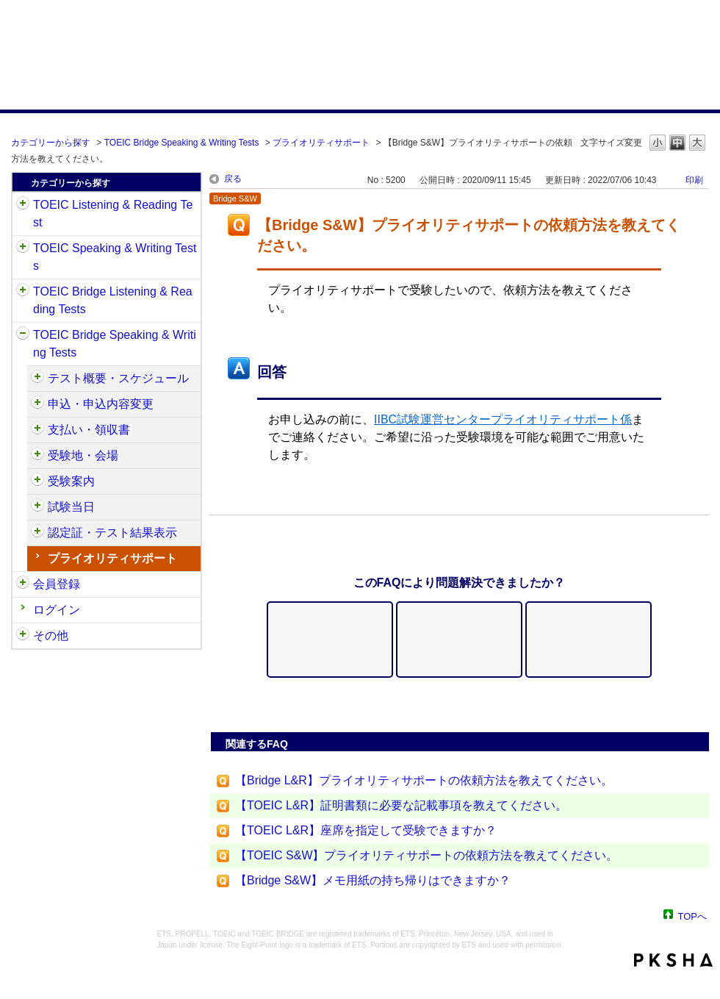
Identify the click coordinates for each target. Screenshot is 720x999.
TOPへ (693, 915)
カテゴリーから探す (50, 142)
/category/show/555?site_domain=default (37, 404)
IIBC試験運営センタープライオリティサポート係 (503, 419)
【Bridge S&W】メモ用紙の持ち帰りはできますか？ (373, 880)
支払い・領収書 (89, 429)
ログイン (56, 610)
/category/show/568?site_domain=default (37, 456)
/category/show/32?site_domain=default (22, 248)
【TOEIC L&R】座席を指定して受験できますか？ (366, 830)
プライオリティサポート (321, 142)
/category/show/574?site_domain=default (37, 507)
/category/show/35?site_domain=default (22, 636)
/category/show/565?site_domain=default (37, 430)
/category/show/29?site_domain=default (22, 584)
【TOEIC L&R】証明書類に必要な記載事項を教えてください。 (401, 805)
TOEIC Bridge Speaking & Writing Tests (181, 142)
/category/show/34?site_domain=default (22, 335)
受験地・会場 (83, 455)
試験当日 (71, 507)
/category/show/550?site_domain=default (37, 378)
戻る (233, 178)
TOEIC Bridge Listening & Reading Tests (112, 300)
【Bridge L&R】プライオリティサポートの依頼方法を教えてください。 (424, 780)
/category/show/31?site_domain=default (22, 205)
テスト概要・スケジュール (118, 378)
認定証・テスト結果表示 (112, 532)
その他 (50, 635)
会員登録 (56, 584)
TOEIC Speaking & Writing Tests (114, 257)
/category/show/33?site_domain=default (22, 292)
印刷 (694, 180)
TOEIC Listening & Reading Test (112, 213)
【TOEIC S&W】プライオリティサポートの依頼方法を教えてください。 (427, 855)
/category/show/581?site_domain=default (37, 533)
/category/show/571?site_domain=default (37, 481)
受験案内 (71, 481)
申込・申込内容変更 (101, 404)
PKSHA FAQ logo (673, 960)
